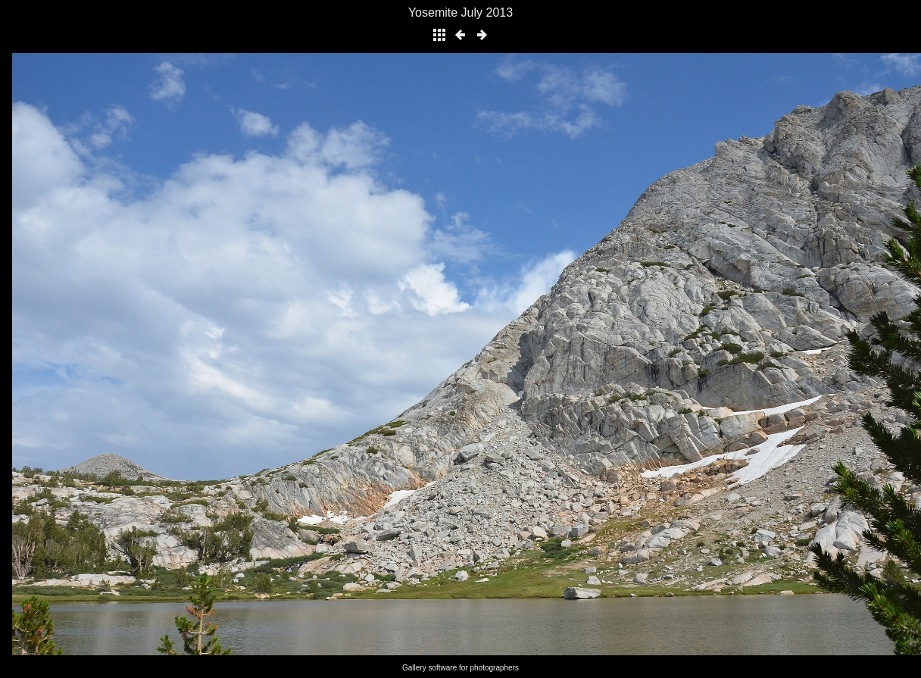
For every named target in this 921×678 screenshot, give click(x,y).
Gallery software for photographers (460, 668)
